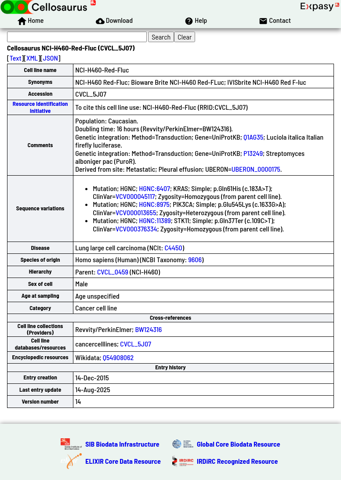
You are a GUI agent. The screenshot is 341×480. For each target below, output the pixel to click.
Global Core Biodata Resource (238, 444)
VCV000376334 (136, 228)
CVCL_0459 (112, 271)
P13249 (253, 153)
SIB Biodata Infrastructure (122, 444)
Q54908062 (118, 357)
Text (16, 58)
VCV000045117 (135, 196)
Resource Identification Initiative (40, 107)
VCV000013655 (136, 212)
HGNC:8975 (154, 204)
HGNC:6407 (154, 188)
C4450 (173, 247)
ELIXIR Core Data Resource (123, 461)
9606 (195, 259)
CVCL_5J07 (135, 343)
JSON (50, 58)
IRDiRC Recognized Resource (237, 461)
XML (32, 58)
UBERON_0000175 (256, 169)
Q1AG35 (253, 137)
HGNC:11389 (154, 220)
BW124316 (148, 329)
